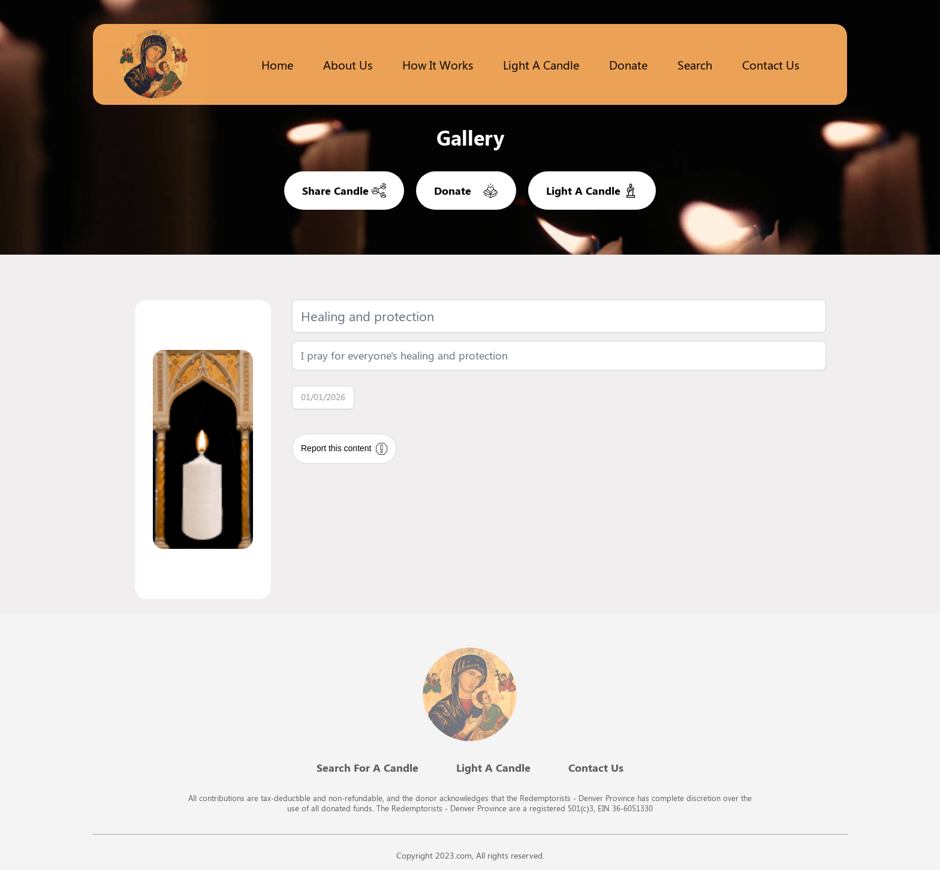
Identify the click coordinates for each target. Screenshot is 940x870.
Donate (628, 64)
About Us (347, 64)
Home (277, 64)
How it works (437, 64)
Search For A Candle (367, 767)
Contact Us (770, 64)
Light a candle (541, 64)
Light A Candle (493, 767)
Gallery (470, 137)
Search (694, 64)
